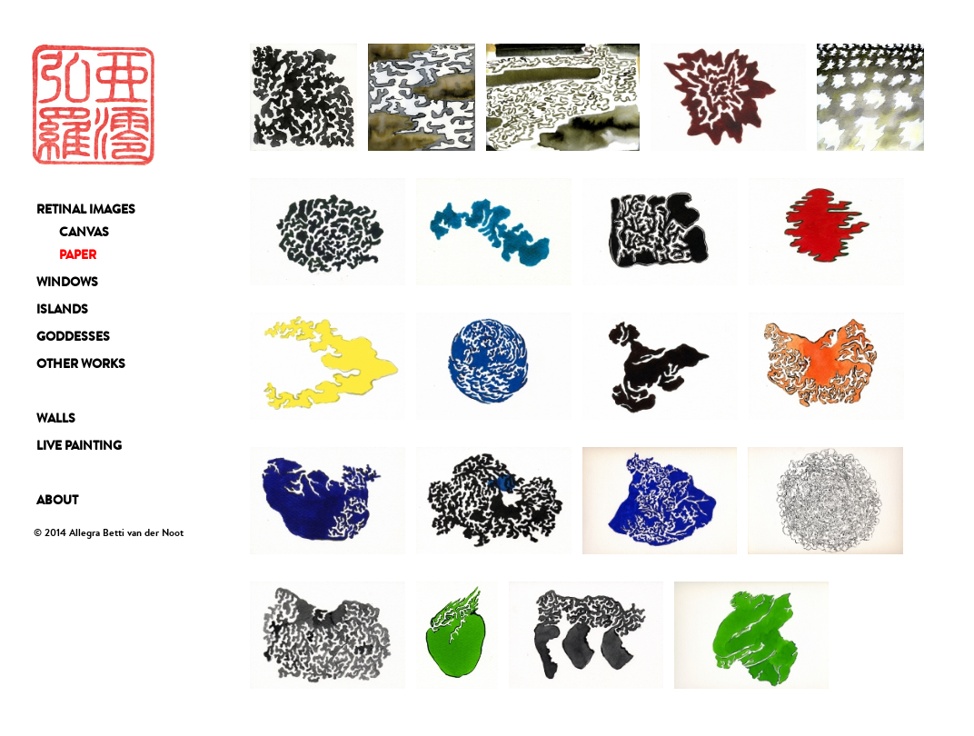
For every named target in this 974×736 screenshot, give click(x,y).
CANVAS (84, 232)
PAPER (77, 254)
